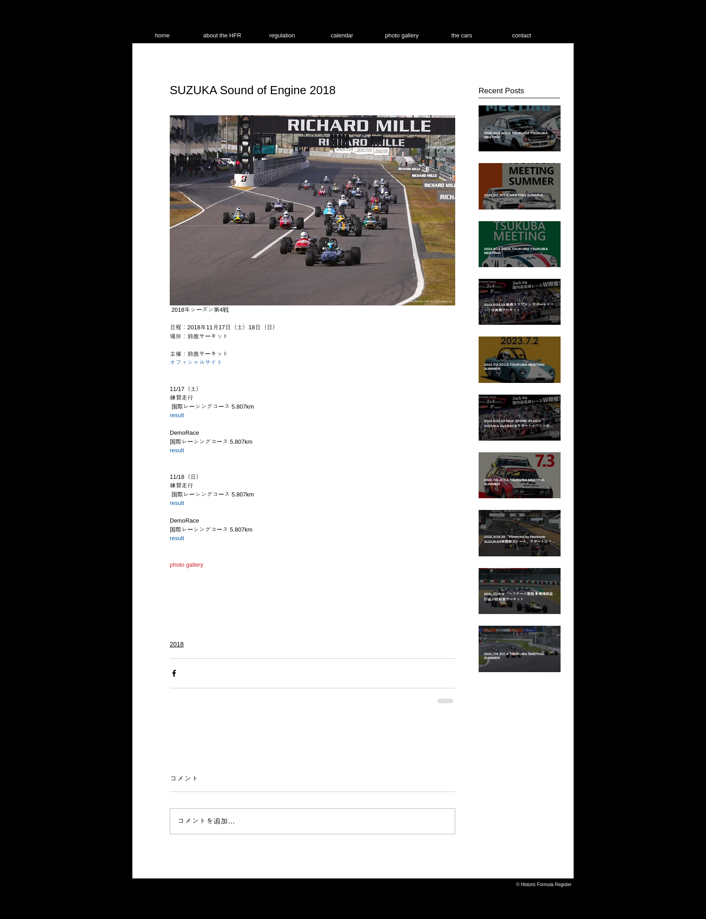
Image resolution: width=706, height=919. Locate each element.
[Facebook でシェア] (174, 673)
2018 (177, 644)
